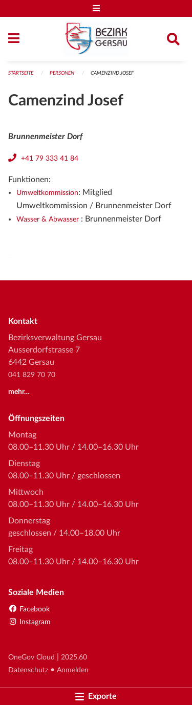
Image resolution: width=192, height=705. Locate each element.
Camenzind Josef (112, 73)
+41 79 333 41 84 (49, 158)
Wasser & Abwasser (48, 219)
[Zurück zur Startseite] (96, 39)
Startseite (20, 73)
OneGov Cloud (31, 657)
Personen (62, 73)
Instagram (29, 622)
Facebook (29, 609)
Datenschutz (28, 670)
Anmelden (73, 670)
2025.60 (74, 657)
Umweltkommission (47, 192)
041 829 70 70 (31, 375)
